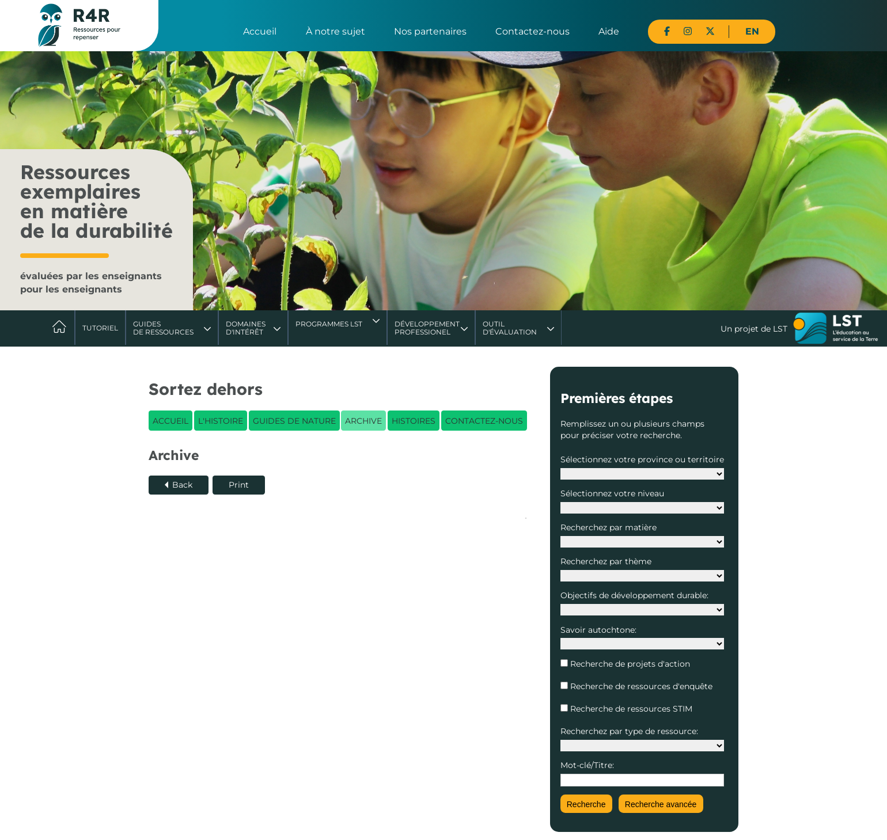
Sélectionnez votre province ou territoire (642, 459)
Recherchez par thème (605, 561)
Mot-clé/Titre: (587, 765)
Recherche (586, 804)
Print (239, 485)
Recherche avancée (661, 804)
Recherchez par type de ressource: (629, 731)
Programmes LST (328, 324)
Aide (608, 31)
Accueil (259, 31)
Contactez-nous (532, 31)
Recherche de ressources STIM (630, 709)
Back (182, 485)
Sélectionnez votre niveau (612, 493)
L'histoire (220, 421)
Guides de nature (294, 421)
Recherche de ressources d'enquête (640, 686)
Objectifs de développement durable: (634, 595)
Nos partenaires (430, 31)
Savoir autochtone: (598, 630)
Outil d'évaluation (510, 328)
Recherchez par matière (608, 527)
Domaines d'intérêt (246, 328)
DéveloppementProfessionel (427, 328)
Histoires (413, 421)
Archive (363, 421)
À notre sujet (335, 31)
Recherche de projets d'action (629, 664)
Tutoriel (100, 328)
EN (752, 31)
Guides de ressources (163, 328)
